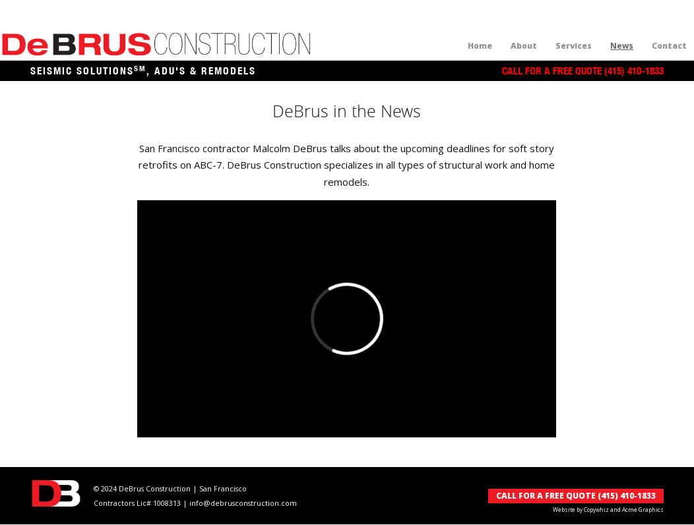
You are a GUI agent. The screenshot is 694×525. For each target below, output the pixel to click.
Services (573, 45)
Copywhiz (596, 509)
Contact (669, 45)
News (621, 45)
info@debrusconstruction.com (243, 503)
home (480, 45)
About (524, 45)
